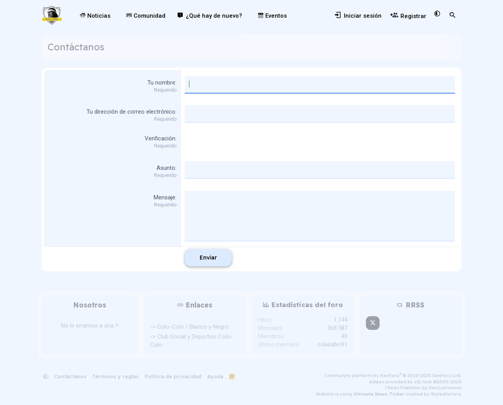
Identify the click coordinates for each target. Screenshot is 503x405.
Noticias (95, 15)
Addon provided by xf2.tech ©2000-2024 (415, 382)
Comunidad (145, 15)
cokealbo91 (332, 344)
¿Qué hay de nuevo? (214, 15)
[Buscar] (452, 15)
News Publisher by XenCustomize (424, 387)
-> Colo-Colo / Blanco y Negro (189, 326)
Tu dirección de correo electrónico (130, 111)
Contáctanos (70, 376)
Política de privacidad (173, 376)
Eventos (272, 15)
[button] (115, 16)
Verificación (160, 138)
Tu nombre (161, 82)
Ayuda (215, 376)
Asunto (165, 167)
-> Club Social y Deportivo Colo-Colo (191, 340)
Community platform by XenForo (393, 375)
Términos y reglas (115, 376)
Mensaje (164, 197)
